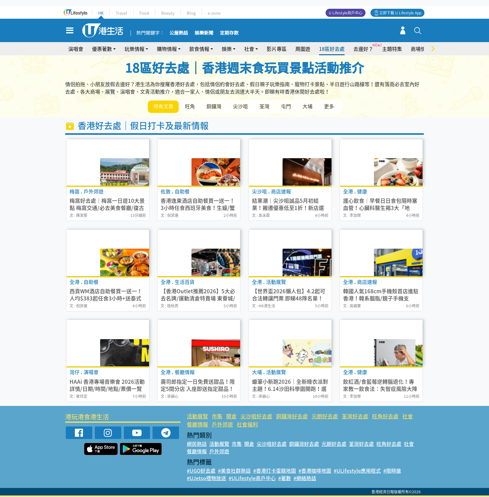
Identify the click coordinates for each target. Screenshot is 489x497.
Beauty (168, 13)
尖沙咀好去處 (256, 416)
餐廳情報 (197, 424)
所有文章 (163, 106)
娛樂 (227, 48)
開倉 (231, 416)
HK (101, 13)
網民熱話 (197, 444)
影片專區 (277, 48)
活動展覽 (197, 416)
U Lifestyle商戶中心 (345, 13)
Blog (191, 13)
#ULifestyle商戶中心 (252, 478)
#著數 (284, 478)
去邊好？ (363, 48)
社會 (249, 48)
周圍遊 (302, 48)
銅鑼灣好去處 (292, 416)
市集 (217, 416)
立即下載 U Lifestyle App (400, 13)
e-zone (214, 13)
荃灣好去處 (355, 416)
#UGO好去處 (201, 471)
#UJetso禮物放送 (206, 478)
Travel (121, 13)
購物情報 (167, 48)
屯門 (288, 106)
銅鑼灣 (214, 106)
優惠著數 (102, 48)
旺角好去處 (385, 416)
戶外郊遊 (222, 424)
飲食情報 (199, 48)
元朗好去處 (325, 416)
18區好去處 (332, 48)
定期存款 (229, 33)
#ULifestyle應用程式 (357, 471)
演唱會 (75, 48)
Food (144, 13)
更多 (331, 106)
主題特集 (392, 48)
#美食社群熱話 (234, 471)
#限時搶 (392, 471)
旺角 (190, 106)
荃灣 (266, 106)
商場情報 (421, 48)
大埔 (309, 106)
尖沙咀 (241, 106)
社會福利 (247, 424)
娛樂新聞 (204, 33)
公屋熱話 (178, 33)
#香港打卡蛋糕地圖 (274, 471)
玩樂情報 (134, 48)
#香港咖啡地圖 (314, 471)
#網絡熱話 (304, 478)
